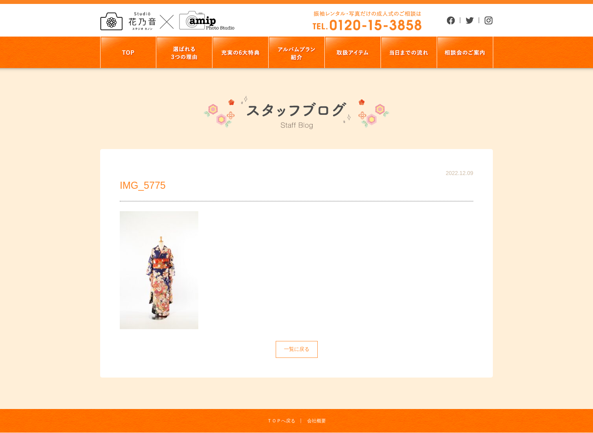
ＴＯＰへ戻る (281, 421)
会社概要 (316, 421)
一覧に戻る (296, 349)
